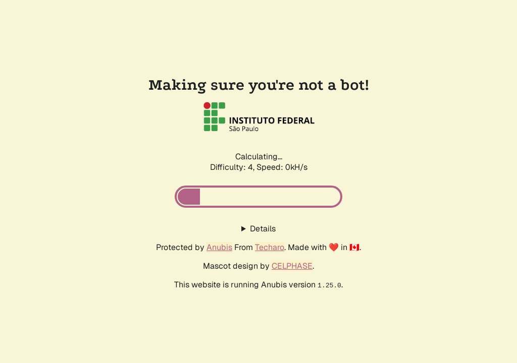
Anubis (219, 247)
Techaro (269, 247)
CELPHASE (292, 266)
